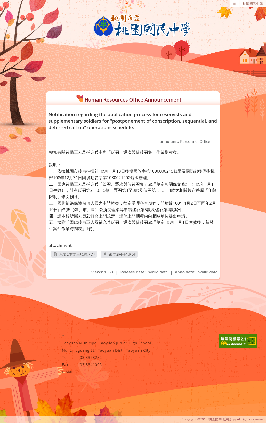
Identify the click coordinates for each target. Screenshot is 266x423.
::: (234, 3)
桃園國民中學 (253, 3)
